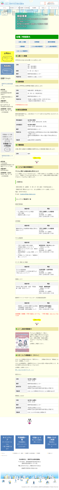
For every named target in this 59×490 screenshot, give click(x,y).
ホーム (4, 7)
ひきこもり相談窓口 (22, 51)
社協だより (44, 7)
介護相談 (22, 46)
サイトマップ (54, 7)
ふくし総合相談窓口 (51, 46)
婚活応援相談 (51, 42)
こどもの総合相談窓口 (37, 46)
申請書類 (34, 7)
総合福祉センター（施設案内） (14, 7)
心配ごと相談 (22, 42)
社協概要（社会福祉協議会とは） (24, 7)
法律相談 (36, 42)
